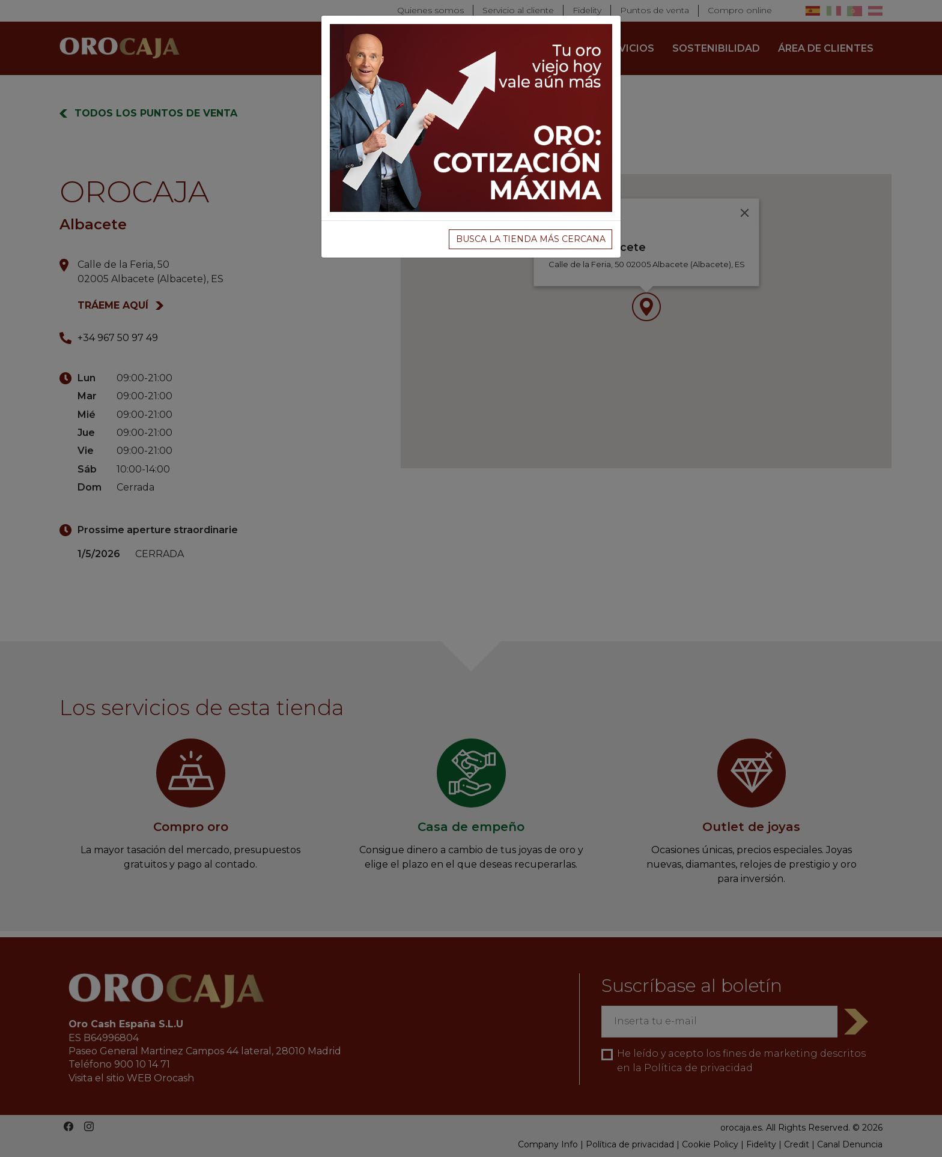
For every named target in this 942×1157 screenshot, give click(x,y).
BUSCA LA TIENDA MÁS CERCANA (531, 239)
